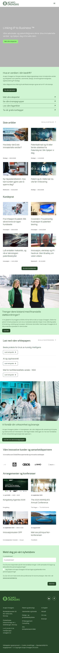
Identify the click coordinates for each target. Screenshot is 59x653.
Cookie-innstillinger (28, 645)
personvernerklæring (10, 578)
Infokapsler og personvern (11, 645)
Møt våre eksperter (10, 41)
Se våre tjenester (9, 90)
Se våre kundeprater (29, 268)
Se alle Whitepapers (46, 340)
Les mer (6, 330)
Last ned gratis (10, 352)
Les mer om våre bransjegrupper (14, 439)
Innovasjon (6, 229)
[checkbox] (29, 570)
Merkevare (6, 190)
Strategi (5, 158)
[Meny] (54, 3)
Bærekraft (34, 261)
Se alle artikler (47, 122)
